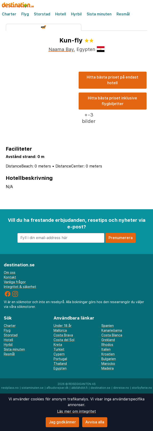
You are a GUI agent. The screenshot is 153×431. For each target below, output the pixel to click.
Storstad (42, 14)
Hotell (60, 14)
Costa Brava (63, 335)
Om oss (9, 272)
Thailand (60, 364)
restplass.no (10, 387)
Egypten (60, 368)
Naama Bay (61, 49)
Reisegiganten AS (82, 384)
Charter (9, 14)
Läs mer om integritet (76, 411)
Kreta (58, 345)
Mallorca (60, 330)
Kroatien (108, 354)
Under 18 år (63, 326)
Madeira (107, 368)
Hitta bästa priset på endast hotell (112, 80)
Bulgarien (108, 359)
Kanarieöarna (111, 330)
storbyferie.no (142, 387)
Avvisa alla (94, 422)
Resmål (123, 14)
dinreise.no (121, 387)
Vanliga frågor (15, 282)
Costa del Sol (64, 340)
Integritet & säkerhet (20, 287)
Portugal (60, 359)
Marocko (108, 364)
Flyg (25, 14)
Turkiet (59, 349)
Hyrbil (76, 14)
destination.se (100, 387)
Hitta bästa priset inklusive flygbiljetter (112, 101)
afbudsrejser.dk (57, 387)
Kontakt (10, 277)
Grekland (108, 340)
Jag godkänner (62, 422)
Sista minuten (99, 14)
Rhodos (107, 345)
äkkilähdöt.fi (79, 387)
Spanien (107, 326)
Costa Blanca (111, 335)
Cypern (59, 354)
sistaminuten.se (33, 387)
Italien (106, 349)
